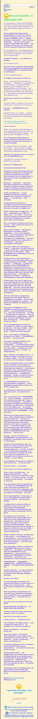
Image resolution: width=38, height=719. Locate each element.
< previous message (16, 690)
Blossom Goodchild (17, 678)
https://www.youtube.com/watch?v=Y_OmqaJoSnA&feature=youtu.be (15, 122)
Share (18, 703)
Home (6, 4)
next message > (23, 691)
